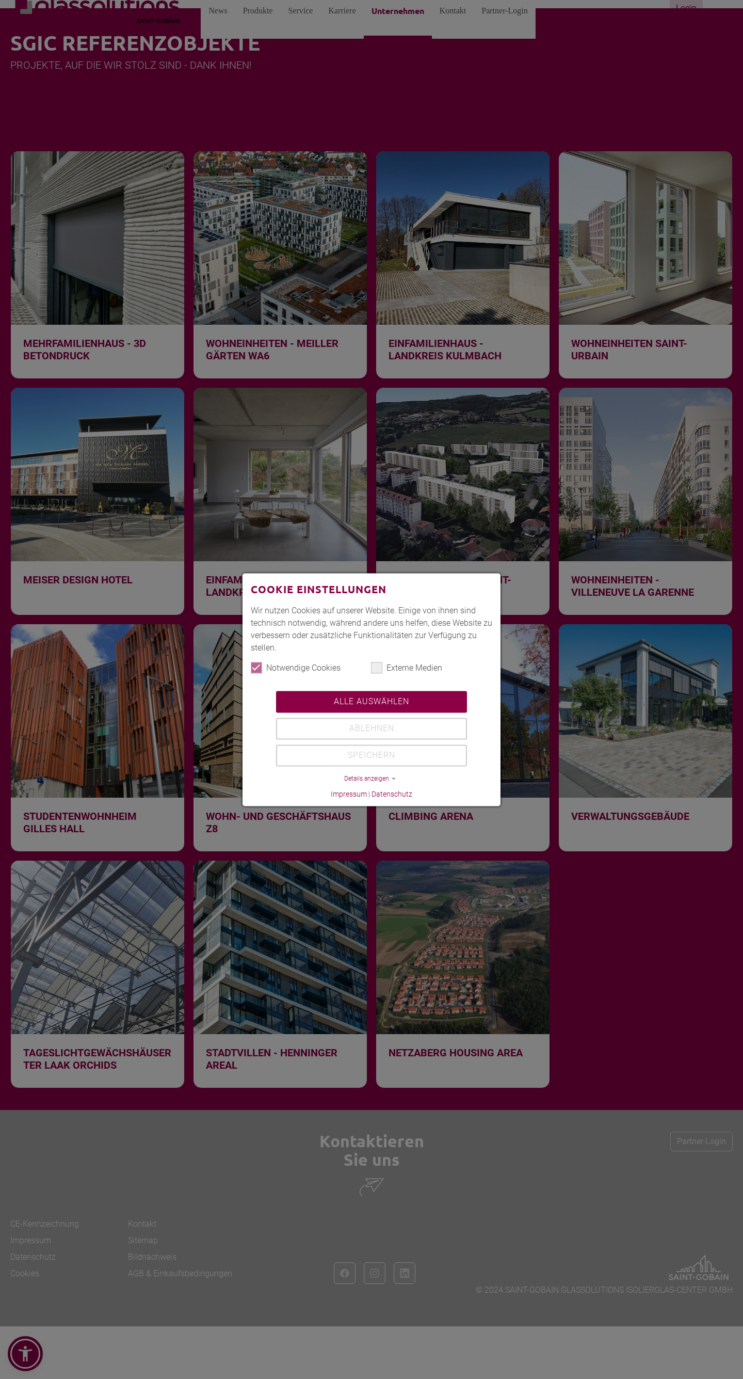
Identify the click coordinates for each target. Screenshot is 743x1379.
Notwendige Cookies (296, 668)
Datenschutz (392, 794)
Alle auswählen (371, 702)
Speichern (371, 755)
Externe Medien (406, 668)
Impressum (349, 794)
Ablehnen (371, 729)
